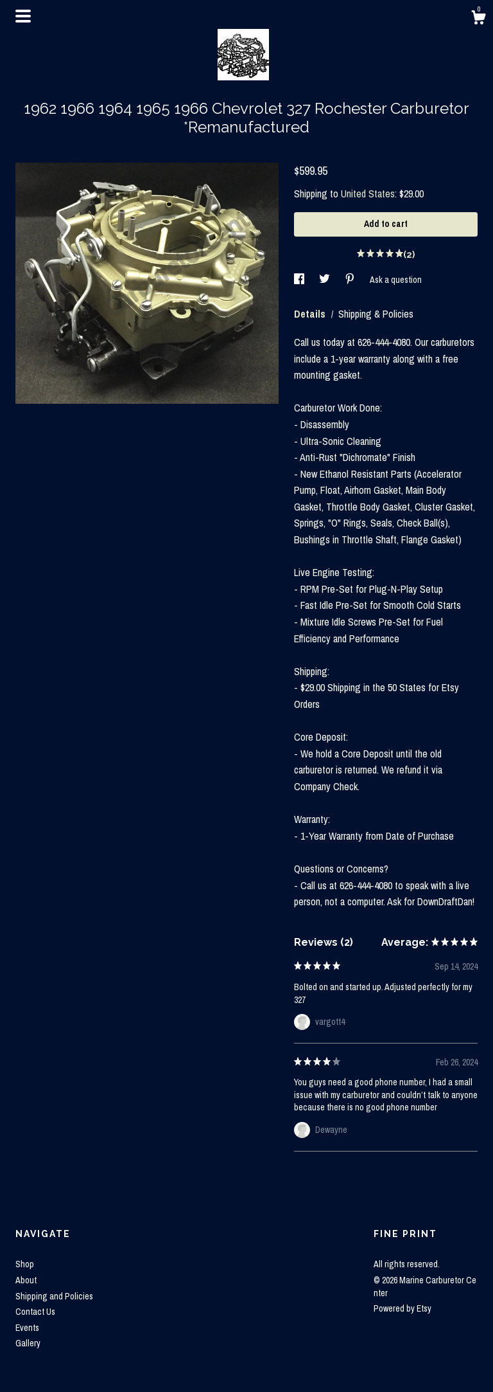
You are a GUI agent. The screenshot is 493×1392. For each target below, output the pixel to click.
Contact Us (35, 1311)
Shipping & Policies (375, 314)
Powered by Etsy (402, 1308)
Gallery (27, 1343)
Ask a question (396, 279)
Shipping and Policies (54, 1296)
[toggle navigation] (23, 16)
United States (368, 193)
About (26, 1280)
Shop (24, 1264)
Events (27, 1327)
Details (311, 314)
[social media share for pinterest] (351, 279)
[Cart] (478, 19)
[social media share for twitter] (325, 279)
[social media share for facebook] (300, 279)
